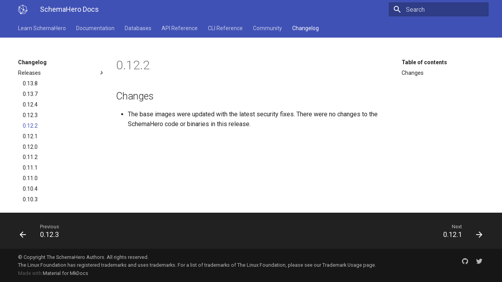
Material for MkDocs (65, 273)
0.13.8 (30, 83)
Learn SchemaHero (42, 28)
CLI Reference (225, 28)
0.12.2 (30, 126)
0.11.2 (30, 157)
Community (267, 28)
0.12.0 (30, 147)
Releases (61, 72)
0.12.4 (30, 104)
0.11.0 (30, 178)
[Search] (443, 9)
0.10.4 (30, 189)
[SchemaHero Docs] (23, 9)
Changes (413, 73)
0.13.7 (30, 94)
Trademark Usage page (348, 265)
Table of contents (424, 62)
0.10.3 (30, 199)
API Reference (180, 28)
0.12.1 (30, 136)
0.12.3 (30, 115)
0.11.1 (30, 167)
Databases (138, 28)
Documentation (95, 28)
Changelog (305, 28)
